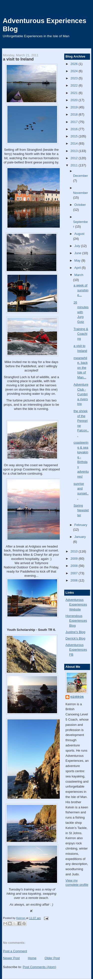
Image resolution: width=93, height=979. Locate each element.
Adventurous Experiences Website (76, 604)
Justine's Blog (75, 632)
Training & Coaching (81, 333)
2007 (74, 573)
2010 (74, 551)
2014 (74, 143)
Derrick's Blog (75, 638)
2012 (74, 158)
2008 (74, 566)
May (77, 260)
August (79, 234)
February (80, 525)
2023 (74, 78)
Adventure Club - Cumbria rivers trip (81, 394)
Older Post (52, 958)
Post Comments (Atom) (39, 967)
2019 (74, 107)
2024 (74, 71)
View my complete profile (76, 883)
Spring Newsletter (81, 510)
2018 (74, 114)
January (80, 537)
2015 (74, 136)
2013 (74, 151)
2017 (74, 122)
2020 (74, 100)
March (78, 275)
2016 (74, 129)
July (77, 246)
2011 (74, 165)
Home (32, 958)
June (78, 253)
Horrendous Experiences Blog (76, 620)
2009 (74, 558)
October (80, 205)
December (80, 176)
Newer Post (11, 958)
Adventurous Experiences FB (76, 649)
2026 (74, 64)
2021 (74, 93)
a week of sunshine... (81, 290)
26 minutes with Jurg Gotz (81, 312)
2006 (74, 580)
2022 (74, 85)
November (80, 193)
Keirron (77, 697)
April (78, 268)
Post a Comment (15, 951)
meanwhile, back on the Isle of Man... (81, 367)
